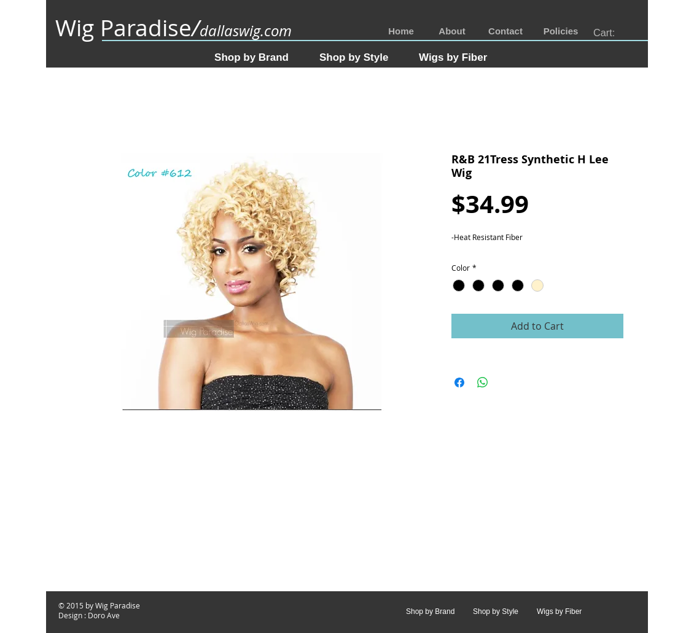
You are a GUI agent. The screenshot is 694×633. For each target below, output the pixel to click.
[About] (452, 31)
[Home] (401, 31)
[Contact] (505, 31)
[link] (611, 33)
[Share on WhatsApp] (482, 382)
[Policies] (561, 31)
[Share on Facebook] (459, 382)
